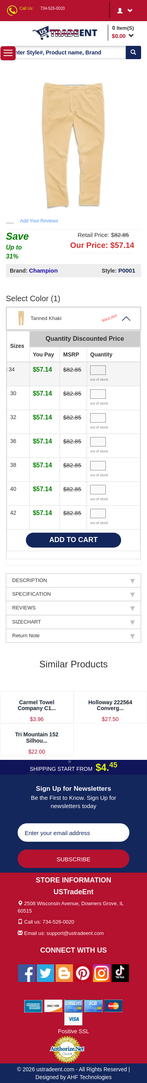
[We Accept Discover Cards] (53, 1005)
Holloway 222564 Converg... (110, 705)
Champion (43, 270)
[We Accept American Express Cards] (33, 1005)
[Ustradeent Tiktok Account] (120, 972)
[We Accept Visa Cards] (73, 1018)
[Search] (133, 52)
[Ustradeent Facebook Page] (26, 972)
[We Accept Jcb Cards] (93, 1005)
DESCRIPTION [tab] (73, 580)
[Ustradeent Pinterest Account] (82, 972)
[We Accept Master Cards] (113, 1005)
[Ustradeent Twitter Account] (45, 972)
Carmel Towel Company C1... (37, 705)
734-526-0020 (52, 8)
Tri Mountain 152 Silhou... (36, 737)
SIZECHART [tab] (73, 622)
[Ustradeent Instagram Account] (101, 972)
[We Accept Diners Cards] (73, 1005)
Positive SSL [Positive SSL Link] (73, 1031)
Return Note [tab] (73, 636)
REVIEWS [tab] (73, 608)
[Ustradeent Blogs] (64, 972)
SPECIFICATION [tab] (73, 594)
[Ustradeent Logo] (68, 32)
